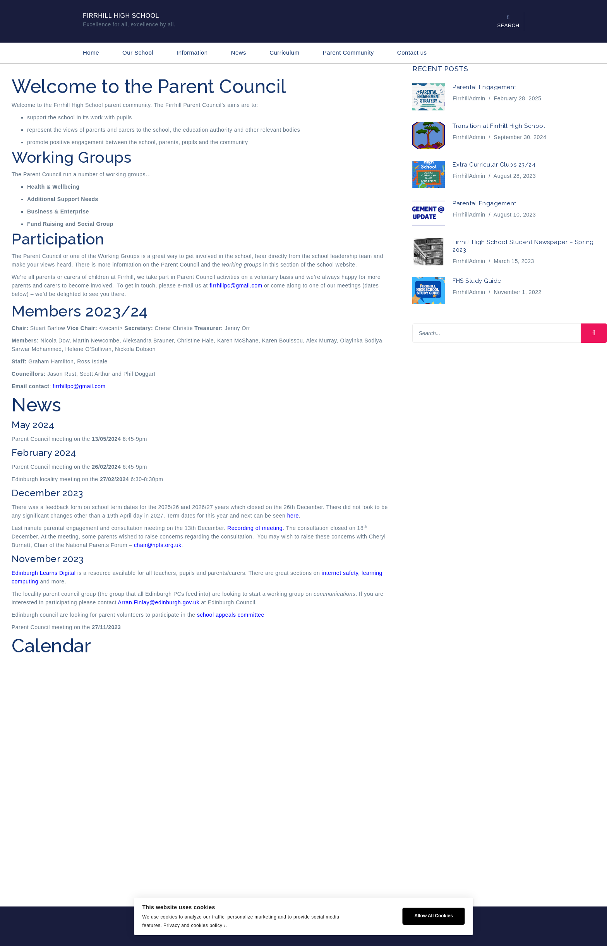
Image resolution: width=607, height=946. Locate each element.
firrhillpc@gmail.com (235, 285)
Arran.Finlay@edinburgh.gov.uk (158, 602)
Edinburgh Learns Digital (43, 573)
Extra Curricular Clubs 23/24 (494, 164)
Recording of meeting (255, 528)
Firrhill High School (121, 15)
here (293, 516)
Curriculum (284, 52)
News (239, 52)
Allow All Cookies (433, 915)
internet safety (340, 573)
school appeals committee (230, 615)
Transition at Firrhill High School (499, 125)
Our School (137, 52)
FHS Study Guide (477, 280)
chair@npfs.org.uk (157, 545)
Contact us (412, 52)
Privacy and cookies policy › (194, 925)
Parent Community (348, 52)
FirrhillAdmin (469, 98)
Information (192, 52)
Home (91, 52)
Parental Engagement (484, 87)
